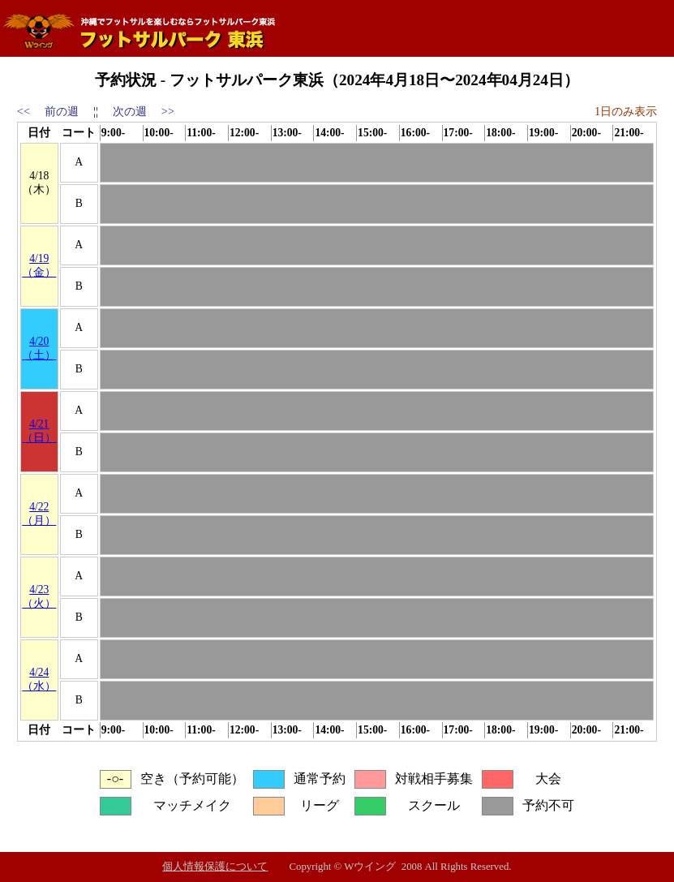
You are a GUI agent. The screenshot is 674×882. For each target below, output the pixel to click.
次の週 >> (143, 111)
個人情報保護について (215, 866)
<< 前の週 (48, 111)
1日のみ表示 (626, 111)
